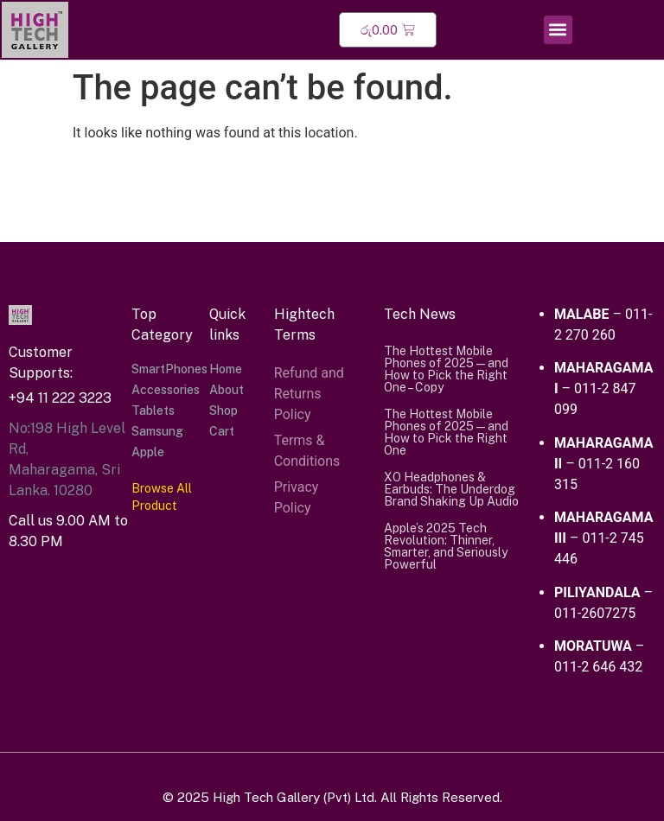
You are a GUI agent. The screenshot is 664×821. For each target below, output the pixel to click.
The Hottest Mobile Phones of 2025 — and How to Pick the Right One (446, 432)
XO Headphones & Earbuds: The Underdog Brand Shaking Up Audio (451, 489)
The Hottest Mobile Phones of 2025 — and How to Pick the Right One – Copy (446, 369)
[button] (558, 30)
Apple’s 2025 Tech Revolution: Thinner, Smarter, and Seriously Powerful (446, 546)
